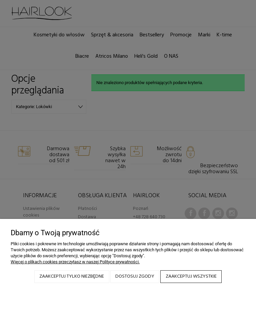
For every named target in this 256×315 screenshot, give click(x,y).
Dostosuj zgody (134, 276)
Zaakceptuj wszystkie (191, 276)
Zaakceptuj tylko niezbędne (71, 276)
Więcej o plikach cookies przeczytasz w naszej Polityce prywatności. (75, 261)
